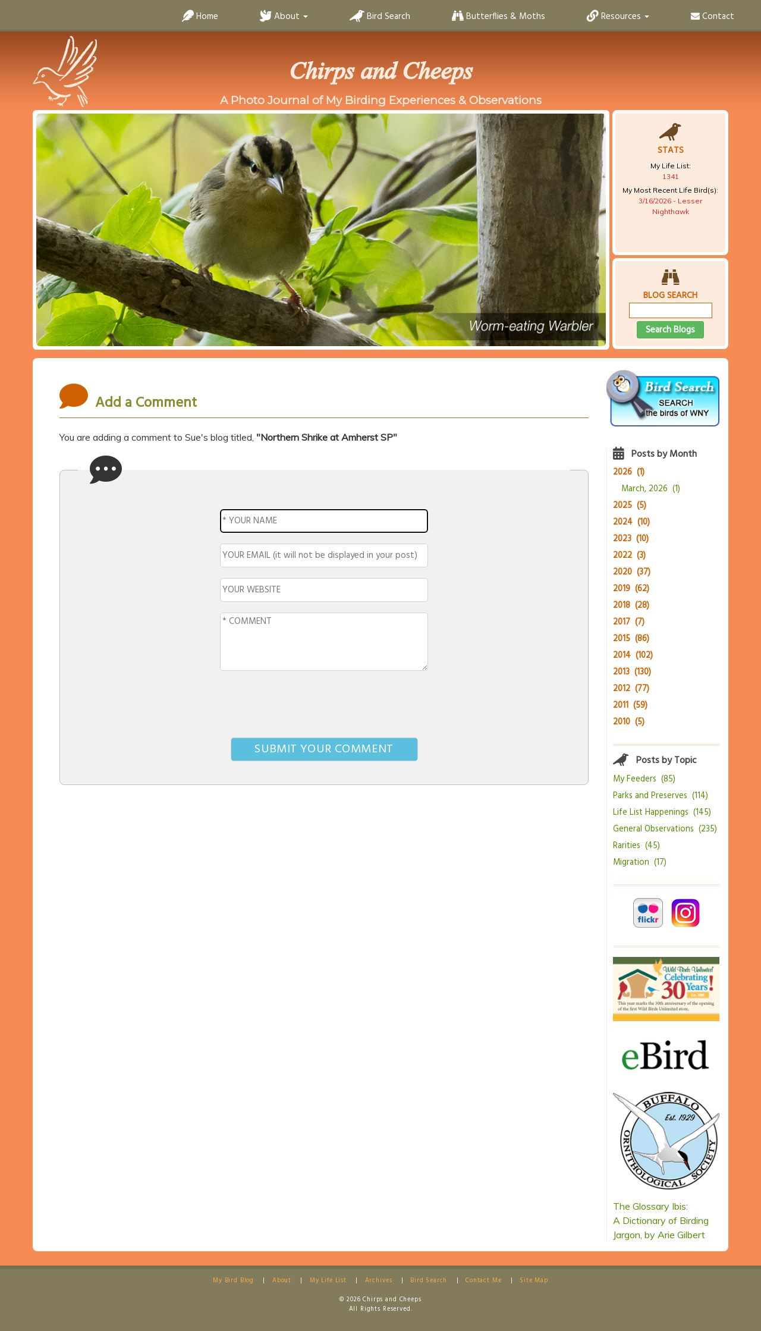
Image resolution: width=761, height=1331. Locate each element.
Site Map (534, 1281)
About (281, 1281)
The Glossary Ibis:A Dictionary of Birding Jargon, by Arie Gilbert (661, 1220)
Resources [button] (618, 17)
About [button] (284, 17)
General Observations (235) (665, 829)
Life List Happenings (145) (662, 813)
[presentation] (324, 706)
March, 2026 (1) (650, 489)
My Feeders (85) (644, 779)
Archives (378, 1281)
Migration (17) (639, 862)
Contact (712, 17)
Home (200, 17)
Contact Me (483, 1281)
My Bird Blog (233, 1281)
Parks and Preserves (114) (660, 796)
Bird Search (380, 17)
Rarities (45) (636, 846)
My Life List (328, 1281)
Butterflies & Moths (498, 17)
